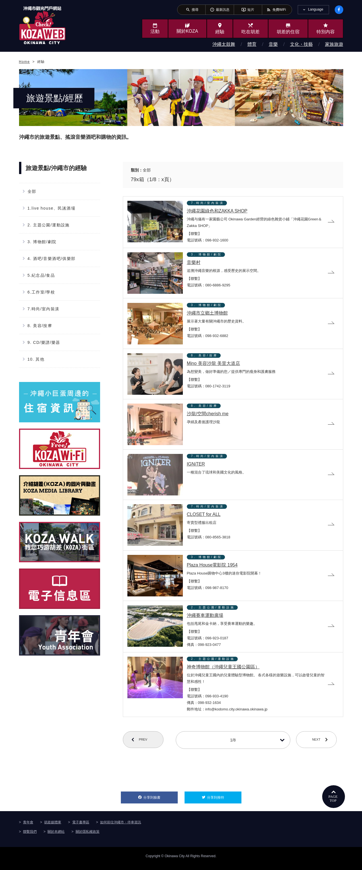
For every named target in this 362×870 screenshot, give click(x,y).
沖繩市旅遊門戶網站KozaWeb (42, 25)
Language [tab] (315, 9)
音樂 (273, 44)
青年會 (28, 827)
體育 (251, 44)
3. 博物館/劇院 (42, 241)
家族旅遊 (334, 44)
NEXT (319, 745)
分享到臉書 (160, 801)
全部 (32, 191)
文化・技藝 (301, 44)
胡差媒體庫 (52, 827)
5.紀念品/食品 (41, 275)
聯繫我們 (30, 836)
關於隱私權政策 (88, 836)
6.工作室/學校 (41, 292)
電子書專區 (80, 827)
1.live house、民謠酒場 (52, 208)
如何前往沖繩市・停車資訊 (120, 827)
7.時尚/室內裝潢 (43, 309)
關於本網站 (56, 836)
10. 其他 (36, 359)
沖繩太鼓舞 (223, 44)
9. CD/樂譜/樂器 (44, 342)
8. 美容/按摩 (40, 325)
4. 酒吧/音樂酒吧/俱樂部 (52, 258)
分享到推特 (224, 801)
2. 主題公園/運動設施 (49, 225)
